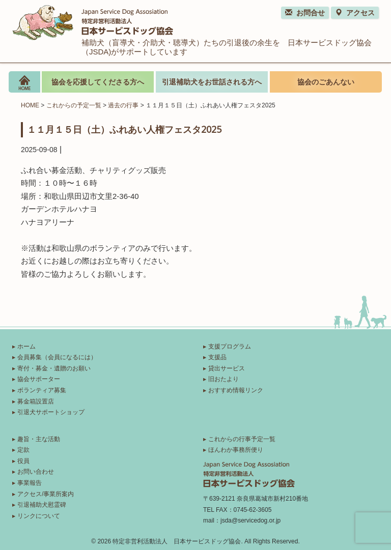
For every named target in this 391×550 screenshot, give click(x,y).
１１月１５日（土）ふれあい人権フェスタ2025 (124, 129)
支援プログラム (229, 346)
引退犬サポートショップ (51, 412)
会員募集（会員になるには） (57, 357)
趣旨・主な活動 (38, 439)
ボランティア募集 (41, 390)
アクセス (355, 13)
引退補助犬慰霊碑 (41, 504)
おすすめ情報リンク (235, 390)
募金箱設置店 (35, 401)
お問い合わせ (35, 471)
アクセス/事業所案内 (45, 494)
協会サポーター (38, 379)
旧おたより (223, 379)
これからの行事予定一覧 (241, 439)
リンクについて (38, 515)
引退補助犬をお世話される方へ (212, 82)
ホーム (26, 346)
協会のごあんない (325, 82)
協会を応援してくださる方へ (97, 82)
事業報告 (29, 482)
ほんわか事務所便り (235, 449)
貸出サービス (226, 368)
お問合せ (305, 13)
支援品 (217, 357)
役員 (23, 461)
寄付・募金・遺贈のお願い (54, 368)
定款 (23, 449)
